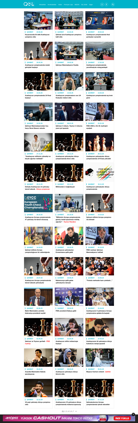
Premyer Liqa (68, 4)
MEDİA (77, 4)
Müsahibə (42, 4)
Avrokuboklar (52, 4)
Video (60, 4)
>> (76, 411)
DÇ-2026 (84, 4)
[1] (63, 411)
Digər (91, 4)
